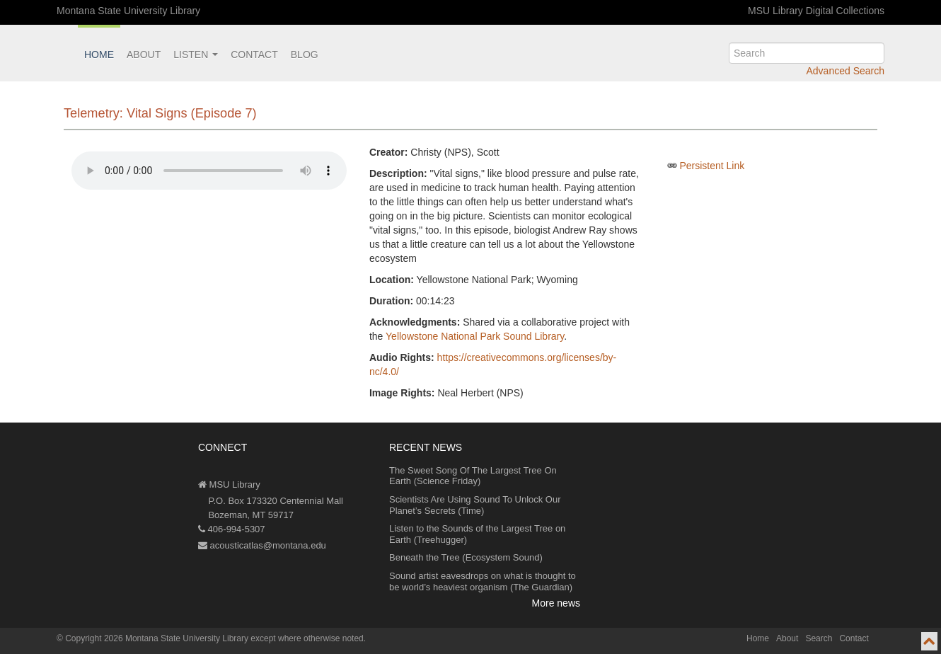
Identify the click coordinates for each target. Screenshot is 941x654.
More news (556, 603)
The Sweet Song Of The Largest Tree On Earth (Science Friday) (473, 476)
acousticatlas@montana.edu (262, 545)
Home (99, 54)
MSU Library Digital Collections (816, 10)
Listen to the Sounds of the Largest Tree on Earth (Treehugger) (477, 534)
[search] (806, 53)
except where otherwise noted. (308, 638)
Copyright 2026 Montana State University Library (156, 638)
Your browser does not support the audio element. (209, 170)
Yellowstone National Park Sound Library (475, 336)
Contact (254, 54)
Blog (304, 54)
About (144, 54)
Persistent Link (711, 165)
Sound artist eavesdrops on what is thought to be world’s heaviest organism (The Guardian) (482, 581)
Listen (195, 54)
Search (818, 638)
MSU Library (229, 484)
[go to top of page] (929, 641)
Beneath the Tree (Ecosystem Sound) (466, 557)
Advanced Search (845, 70)
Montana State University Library (128, 10)
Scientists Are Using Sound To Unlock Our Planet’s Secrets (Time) (475, 505)
